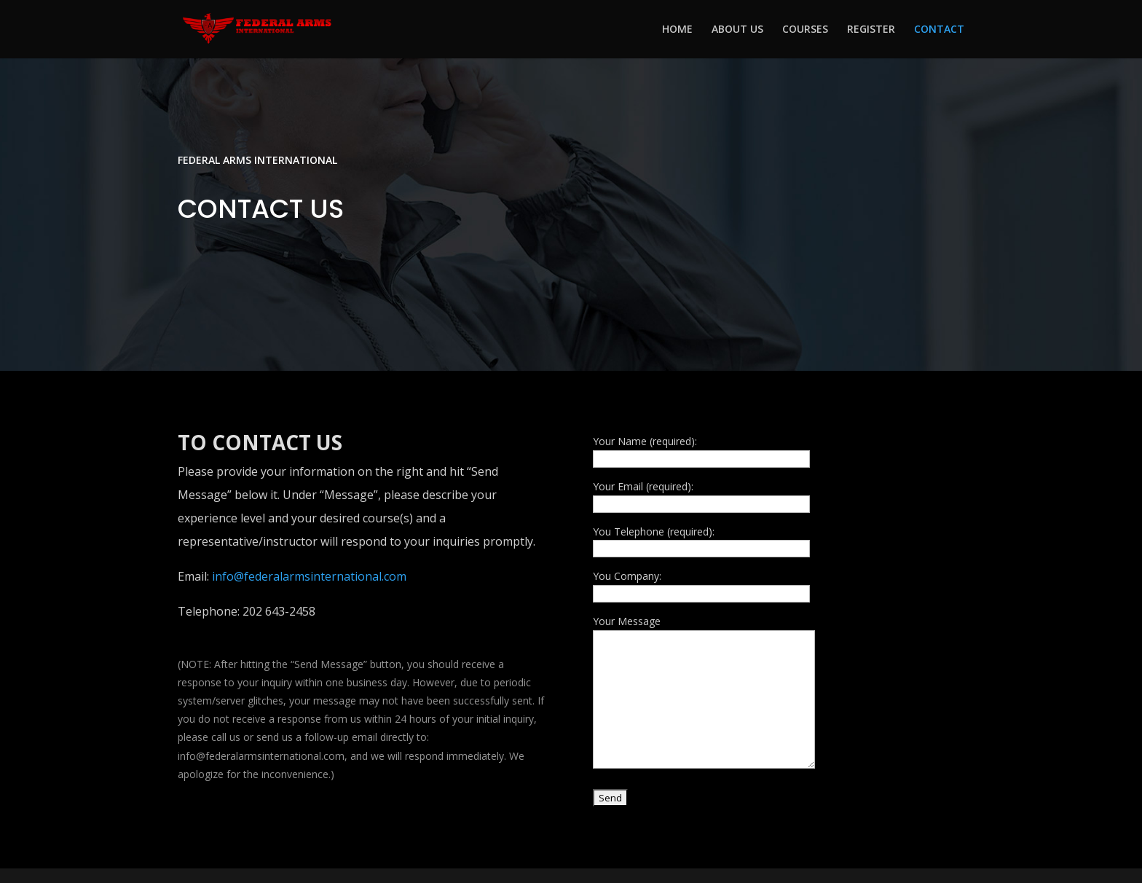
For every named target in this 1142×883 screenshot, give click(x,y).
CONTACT (939, 30)
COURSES (805, 30)
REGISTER (871, 30)
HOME (677, 30)
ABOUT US (737, 30)
